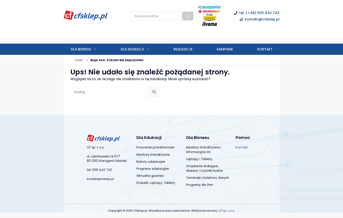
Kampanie (225, 49)
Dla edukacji (141, 49)
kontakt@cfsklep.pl (262, 19)
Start (79, 60)
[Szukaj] (187, 16)
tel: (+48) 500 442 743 (259, 12)
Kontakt (264, 49)
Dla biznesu (90, 49)
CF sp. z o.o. (227, 211)
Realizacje (183, 49)
